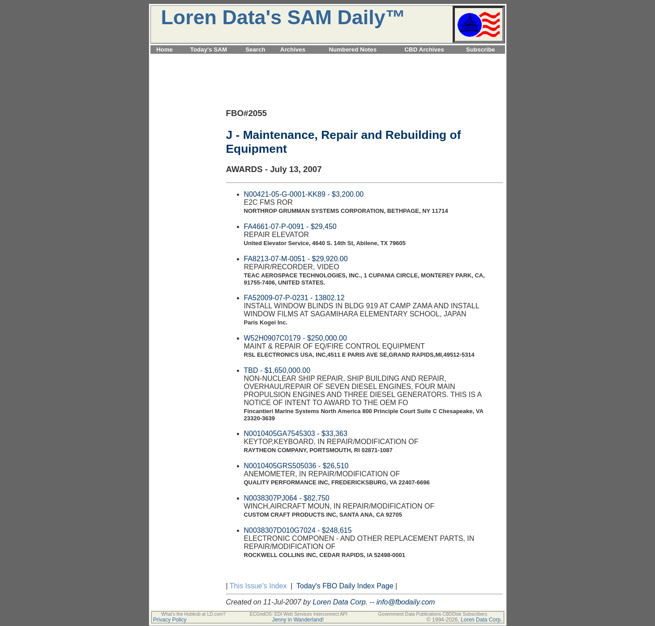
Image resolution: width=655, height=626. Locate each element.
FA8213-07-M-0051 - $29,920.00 (296, 259)
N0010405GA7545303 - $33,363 (295, 433)
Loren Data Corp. (340, 602)
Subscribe (480, 49)
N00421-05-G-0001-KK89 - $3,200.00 (304, 194)
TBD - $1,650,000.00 (277, 370)
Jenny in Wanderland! (298, 620)
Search (255, 49)
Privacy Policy (170, 620)
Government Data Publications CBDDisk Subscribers (433, 614)
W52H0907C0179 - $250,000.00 (295, 338)
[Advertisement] (328, 59)
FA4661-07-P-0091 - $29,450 (290, 226)
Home (164, 49)
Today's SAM (208, 49)
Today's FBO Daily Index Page (345, 586)
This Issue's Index (258, 586)
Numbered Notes (353, 49)
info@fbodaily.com (406, 602)
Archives (292, 49)
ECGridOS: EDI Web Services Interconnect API (298, 614)
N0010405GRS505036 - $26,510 (296, 466)
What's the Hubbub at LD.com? (193, 614)
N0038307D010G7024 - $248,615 (298, 530)
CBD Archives (424, 49)
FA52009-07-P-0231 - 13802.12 (294, 298)
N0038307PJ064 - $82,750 (287, 498)
